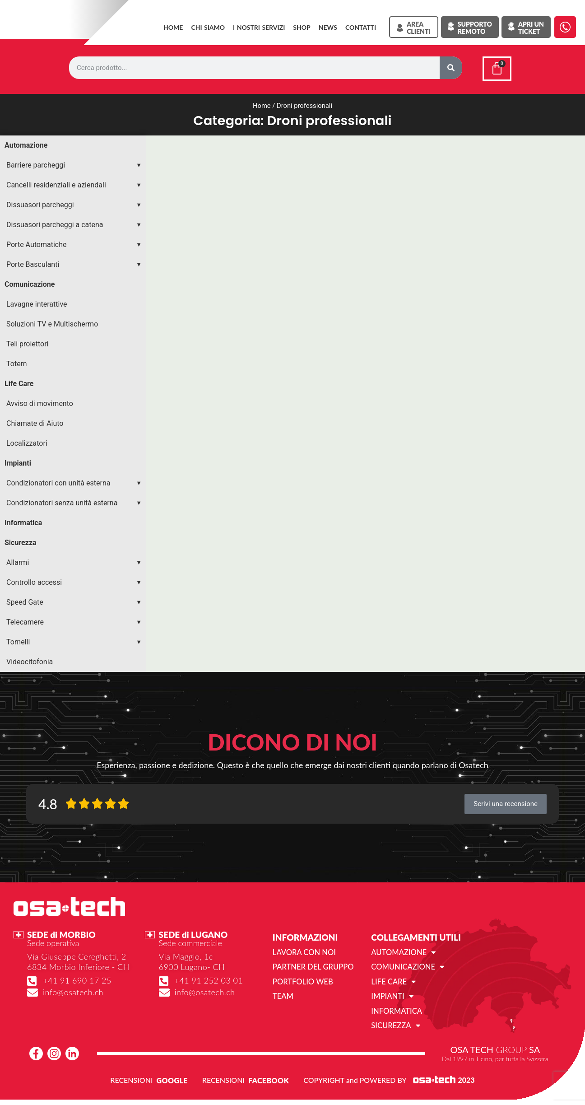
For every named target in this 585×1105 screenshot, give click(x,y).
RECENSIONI (131, 1076)
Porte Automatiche (36, 242)
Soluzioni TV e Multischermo (52, 322)
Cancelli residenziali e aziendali (56, 183)
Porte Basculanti (32, 262)
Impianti (18, 461)
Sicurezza (21, 540)
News (328, 27)
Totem (16, 362)
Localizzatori (26, 441)
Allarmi (17, 560)
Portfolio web (302, 979)
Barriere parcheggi (35, 163)
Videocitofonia (29, 660)
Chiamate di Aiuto (34, 421)
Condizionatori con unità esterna (58, 481)
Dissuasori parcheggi (40, 203)
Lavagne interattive (36, 302)
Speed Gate (24, 600)
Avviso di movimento (39, 401)
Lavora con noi (303, 950)
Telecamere (25, 620)
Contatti (360, 27)
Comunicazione (30, 282)
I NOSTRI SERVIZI (259, 27)
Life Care (19, 382)
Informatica (23, 521)
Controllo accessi (34, 580)
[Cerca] (451, 67)
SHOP (301, 27)
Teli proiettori (27, 342)
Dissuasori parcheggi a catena (54, 223)
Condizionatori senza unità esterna (61, 501)
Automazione (26, 143)
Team (283, 993)
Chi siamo (208, 27)
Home (173, 27)
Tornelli (18, 640)
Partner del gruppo (312, 964)
